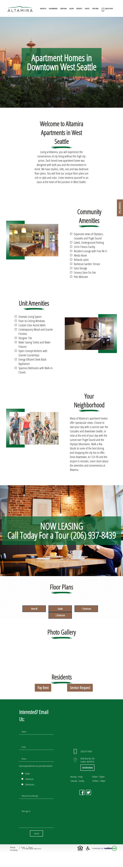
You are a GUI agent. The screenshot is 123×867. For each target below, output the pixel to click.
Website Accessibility (14, 848)
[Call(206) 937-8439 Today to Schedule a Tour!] (107, 9)
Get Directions (87, 767)
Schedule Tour (120, 208)
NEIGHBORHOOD (53, 9)
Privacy (30, 847)
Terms (23, 847)
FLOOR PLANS (63, 9)
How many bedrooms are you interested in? (35, 765)
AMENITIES (43, 9)
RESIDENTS (79, 9)
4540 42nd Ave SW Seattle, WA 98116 (87, 760)
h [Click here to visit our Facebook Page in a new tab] (82, 792)
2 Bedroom (60, 615)
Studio (60, 608)
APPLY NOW (95, 9)
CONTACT (87, 9)
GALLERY (71, 9)
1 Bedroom (86, 608)
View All (34, 608)
